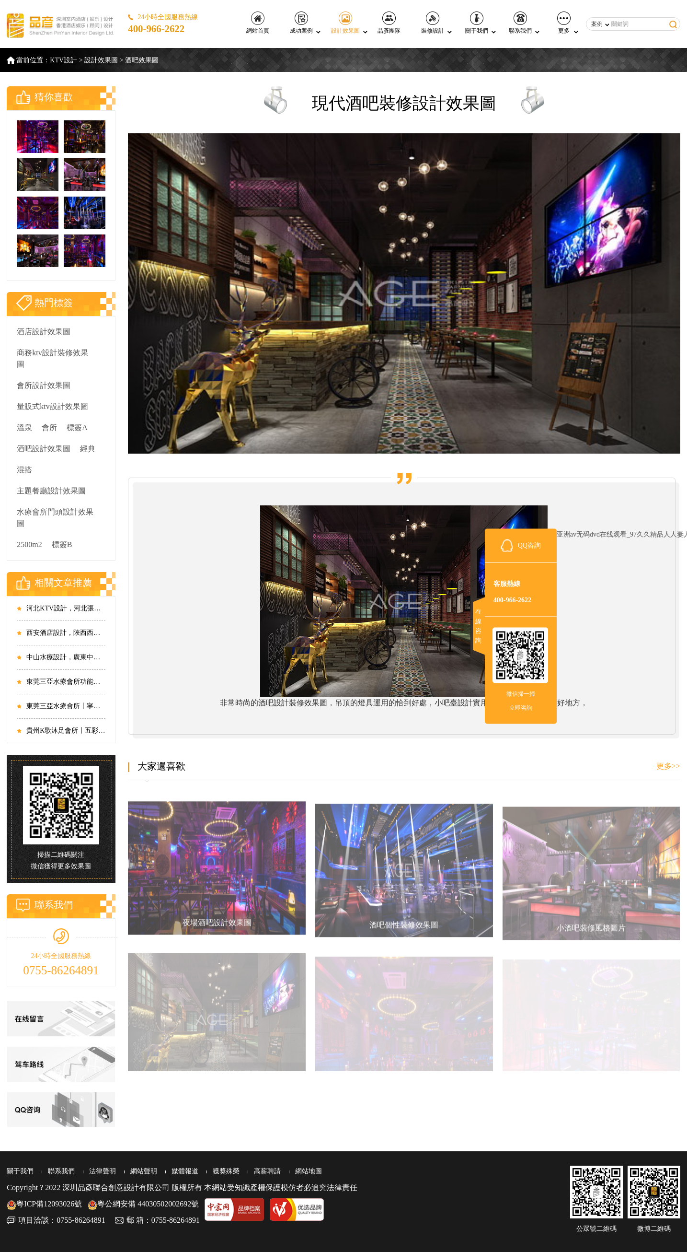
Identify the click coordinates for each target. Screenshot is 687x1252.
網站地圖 (308, 1171)
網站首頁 (257, 23)
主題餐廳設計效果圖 (51, 491)
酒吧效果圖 (142, 60)
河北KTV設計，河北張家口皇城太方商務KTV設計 (65, 608)
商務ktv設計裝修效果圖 (52, 358)
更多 (564, 23)
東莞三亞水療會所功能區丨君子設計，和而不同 (65, 681)
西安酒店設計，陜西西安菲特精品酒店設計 (65, 632)
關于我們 (476, 23)
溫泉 (24, 427)
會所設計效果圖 (43, 385)
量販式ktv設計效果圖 (52, 406)
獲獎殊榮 (226, 1171)
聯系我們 (520, 23)
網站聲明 (143, 1171)
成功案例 (301, 23)
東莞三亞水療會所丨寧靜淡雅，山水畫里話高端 (65, 706)
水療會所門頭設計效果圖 (55, 517)
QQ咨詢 (529, 545)
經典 (87, 449)
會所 (49, 427)
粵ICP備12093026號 (44, 1204)
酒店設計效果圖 (43, 332)
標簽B (62, 544)
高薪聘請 (267, 1171)
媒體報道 (185, 1171)
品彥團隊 (389, 23)
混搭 (24, 470)
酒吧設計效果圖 (43, 449)
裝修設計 (432, 23)
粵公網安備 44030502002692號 (143, 1204)
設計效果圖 (345, 23)
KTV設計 (63, 60)
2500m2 (29, 544)
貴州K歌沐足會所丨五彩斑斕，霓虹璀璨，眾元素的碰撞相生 (65, 730)
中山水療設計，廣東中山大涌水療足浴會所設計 (65, 657)
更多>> (668, 766)
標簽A (77, 427)
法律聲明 (102, 1171)
